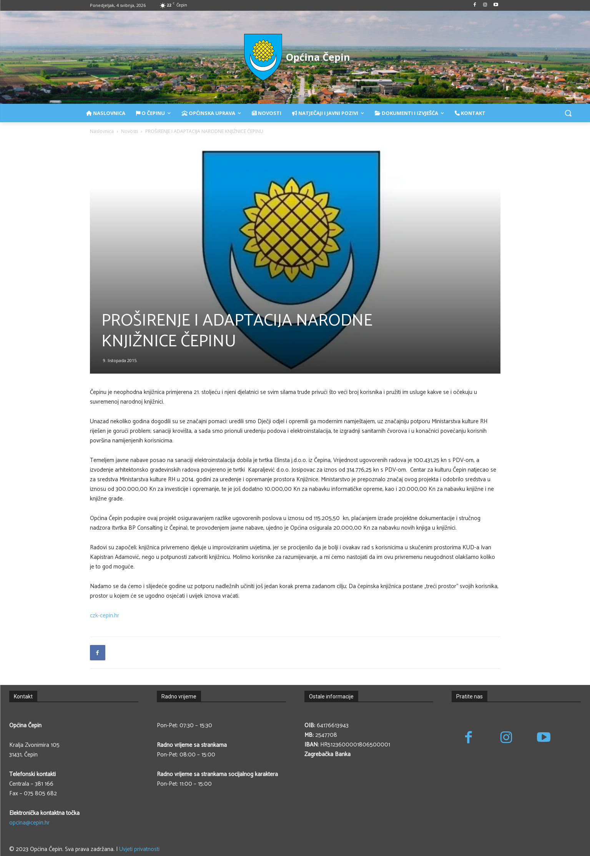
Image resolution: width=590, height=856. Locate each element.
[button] (568, 113)
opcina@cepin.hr (29, 823)
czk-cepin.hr (104, 615)
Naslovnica (102, 131)
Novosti (129, 131)
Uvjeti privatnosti (139, 849)
